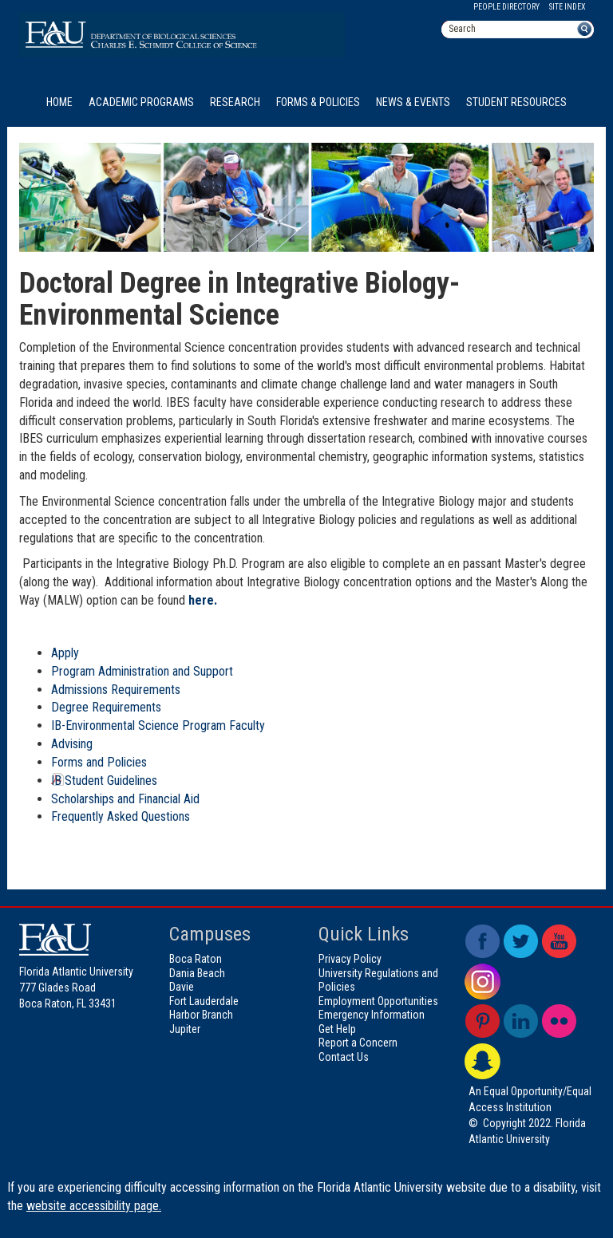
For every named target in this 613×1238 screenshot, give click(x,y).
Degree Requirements (106, 707)
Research (235, 102)
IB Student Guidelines (104, 780)
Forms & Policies (318, 102)
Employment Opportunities (378, 1001)
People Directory (506, 6)
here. (202, 600)
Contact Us (343, 1057)
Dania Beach (197, 973)
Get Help (337, 1029)
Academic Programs (141, 102)
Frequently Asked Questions (120, 816)
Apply (65, 652)
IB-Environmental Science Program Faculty (158, 725)
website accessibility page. (93, 1205)
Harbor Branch (201, 1014)
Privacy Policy (350, 958)
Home (59, 102)
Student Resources (516, 102)
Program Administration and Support (142, 671)
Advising (72, 743)
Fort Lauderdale (204, 1001)
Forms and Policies (99, 762)
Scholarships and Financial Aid (125, 798)
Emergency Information (371, 1014)
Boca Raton (195, 958)
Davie (181, 986)
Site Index (567, 6)
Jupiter (184, 1029)
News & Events (413, 102)
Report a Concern (357, 1042)
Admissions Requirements (115, 689)
